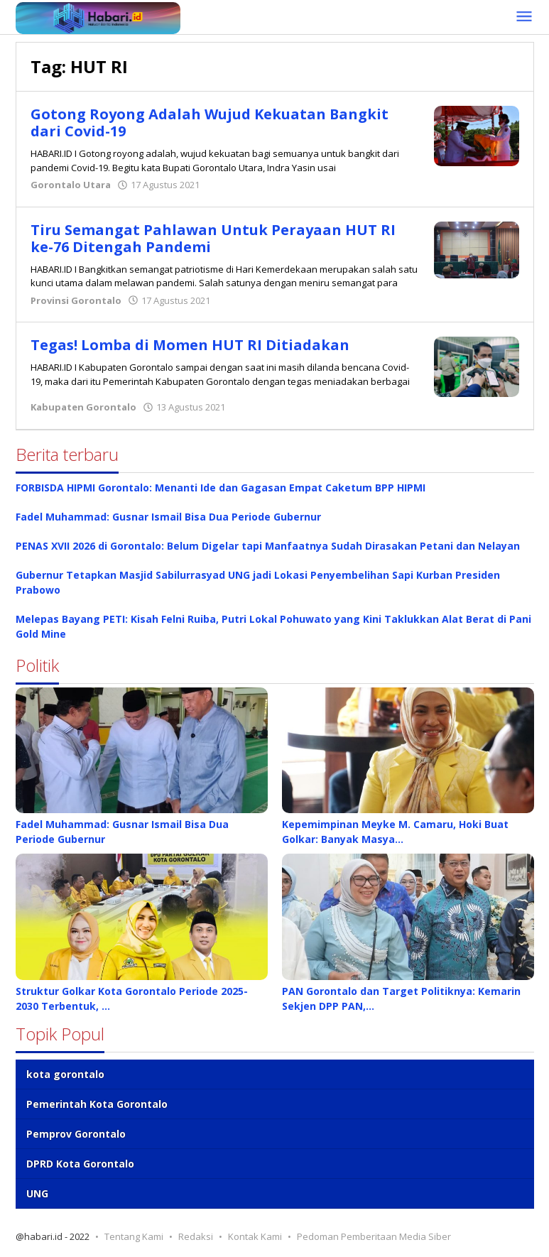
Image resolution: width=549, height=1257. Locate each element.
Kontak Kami (255, 1236)
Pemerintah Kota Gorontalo (97, 1104)
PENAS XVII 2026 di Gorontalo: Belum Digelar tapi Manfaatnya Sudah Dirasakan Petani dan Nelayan (268, 546)
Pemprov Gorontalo (76, 1134)
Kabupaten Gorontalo (83, 407)
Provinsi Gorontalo (76, 300)
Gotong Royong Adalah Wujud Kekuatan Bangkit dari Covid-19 (210, 122)
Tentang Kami (133, 1236)
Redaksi (195, 1236)
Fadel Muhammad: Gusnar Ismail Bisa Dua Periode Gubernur (168, 516)
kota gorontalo (65, 1074)
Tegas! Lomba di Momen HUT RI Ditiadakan (190, 344)
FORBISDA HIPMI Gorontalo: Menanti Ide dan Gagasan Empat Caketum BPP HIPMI (220, 487)
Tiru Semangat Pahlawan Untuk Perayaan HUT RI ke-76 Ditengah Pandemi (213, 238)
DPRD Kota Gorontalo (80, 1163)
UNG (37, 1193)
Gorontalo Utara (71, 184)
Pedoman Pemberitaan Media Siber (374, 1236)
